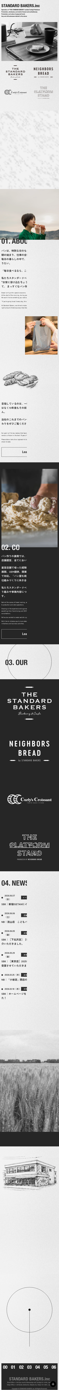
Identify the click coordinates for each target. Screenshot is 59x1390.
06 (54, 1367)
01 (13, 1367)
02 (21, 1367)
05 (46, 1367)
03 (29, 1367)
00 (5, 1367)
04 (37, 1367)
